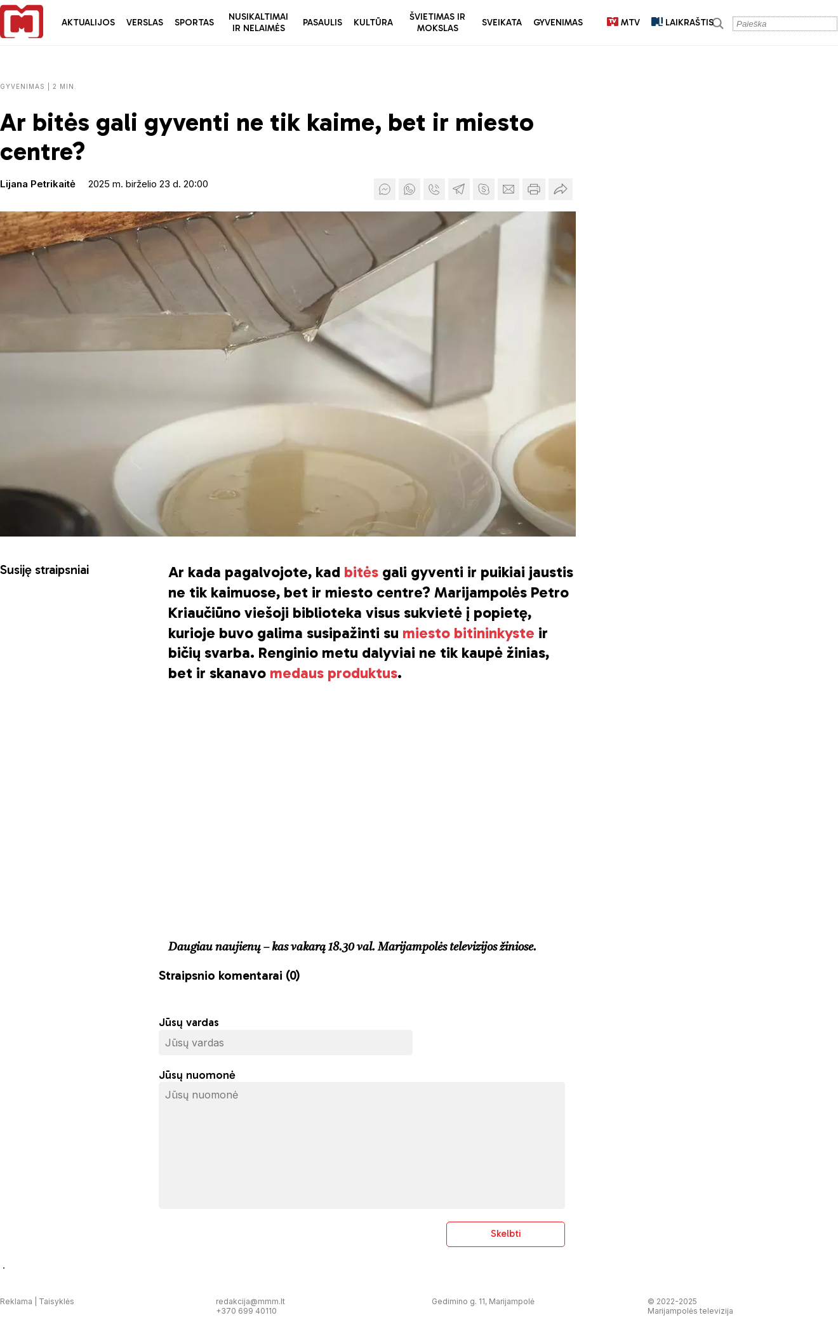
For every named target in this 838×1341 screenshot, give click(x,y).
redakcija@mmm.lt (250, 1301)
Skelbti (506, 1233)
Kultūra (373, 22)
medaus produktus (333, 673)
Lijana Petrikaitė (38, 184)
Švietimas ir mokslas (437, 22)
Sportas (194, 22)
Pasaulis (322, 22)
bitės (361, 572)
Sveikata (502, 22)
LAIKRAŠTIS (682, 22)
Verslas (144, 22)
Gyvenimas (558, 22)
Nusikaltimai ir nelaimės (258, 22)
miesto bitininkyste (468, 633)
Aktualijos (88, 22)
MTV (623, 22)
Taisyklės (56, 1301)
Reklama (16, 1301)
